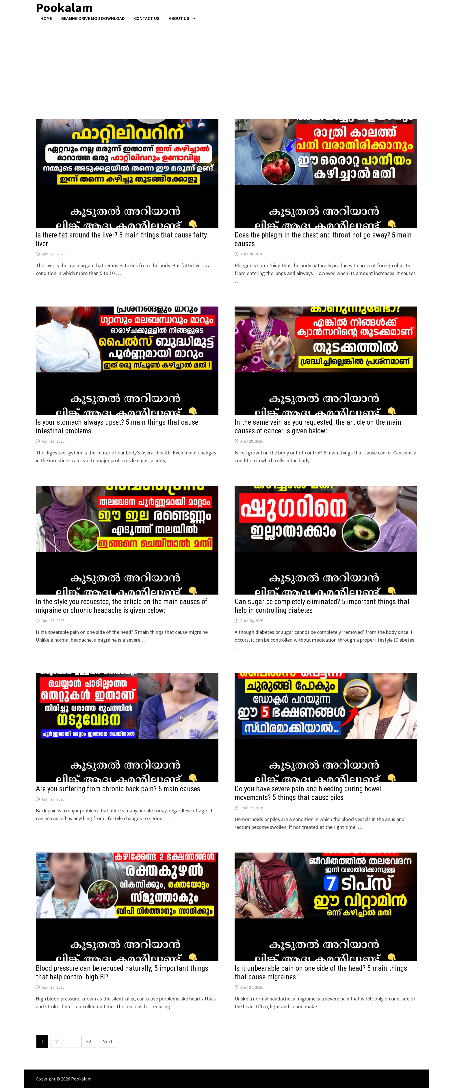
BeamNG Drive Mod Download (93, 18)
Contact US (146, 18)
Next (107, 1041)
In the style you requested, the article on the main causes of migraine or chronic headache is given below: (121, 605)
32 (88, 1041)
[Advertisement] (226, 64)
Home (46, 18)
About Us (179, 18)
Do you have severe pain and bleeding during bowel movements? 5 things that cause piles (308, 793)
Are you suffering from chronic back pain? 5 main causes (118, 789)
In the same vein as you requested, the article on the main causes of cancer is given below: (318, 426)
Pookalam (81, 1079)
